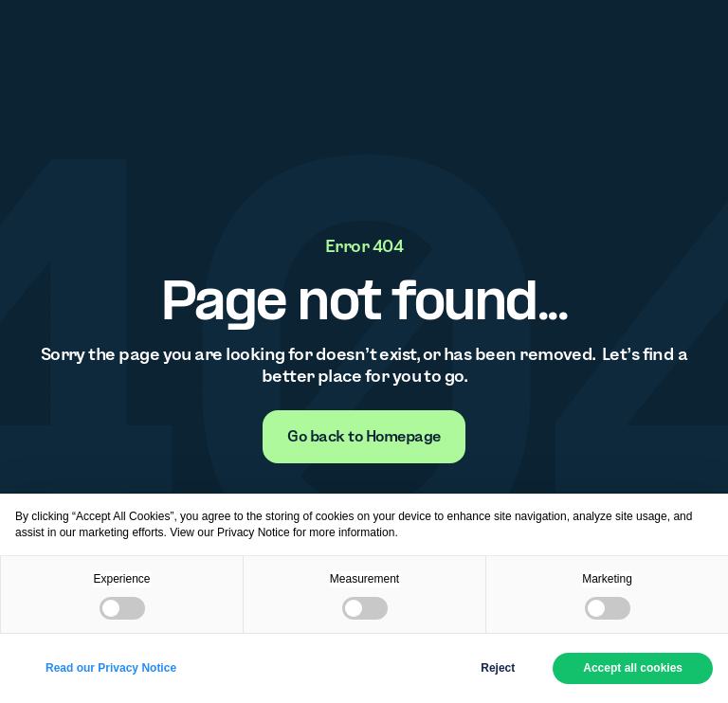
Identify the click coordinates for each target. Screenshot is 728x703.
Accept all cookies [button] (632, 668)
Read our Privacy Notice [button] (111, 668)
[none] (364, 436)
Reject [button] (498, 668)
